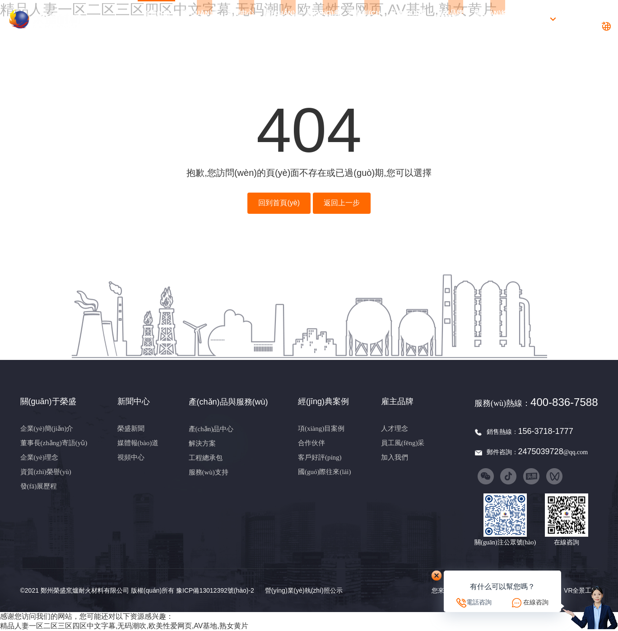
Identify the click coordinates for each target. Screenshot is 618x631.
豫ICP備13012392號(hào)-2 (215, 590)
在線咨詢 (535, 602)
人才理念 (394, 428)
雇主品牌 (449, 19)
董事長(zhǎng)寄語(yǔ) (54, 443)
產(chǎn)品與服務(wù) (282, 19)
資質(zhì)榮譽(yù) (45, 471)
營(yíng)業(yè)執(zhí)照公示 (304, 590)
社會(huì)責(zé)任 (407, 19)
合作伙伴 (311, 443)
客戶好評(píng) (320, 457)
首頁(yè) (156, 19)
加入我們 (394, 457)
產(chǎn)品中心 (211, 429)
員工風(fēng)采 (403, 443)
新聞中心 (240, 19)
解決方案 (202, 443)
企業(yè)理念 (39, 457)
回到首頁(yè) (279, 203)
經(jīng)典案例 (324, 19)
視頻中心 (130, 457)
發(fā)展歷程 (38, 486)
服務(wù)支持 (208, 472)
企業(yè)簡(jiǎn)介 (47, 428)
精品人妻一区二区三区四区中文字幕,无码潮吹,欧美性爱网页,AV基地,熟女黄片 (124, 626)
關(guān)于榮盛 (198, 19)
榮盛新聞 (130, 428)
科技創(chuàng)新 (365, 19)
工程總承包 (206, 457)
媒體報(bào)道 (138, 443)
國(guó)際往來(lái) (324, 471)
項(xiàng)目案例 (321, 428)
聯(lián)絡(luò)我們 (491, 19)
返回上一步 (342, 203)
